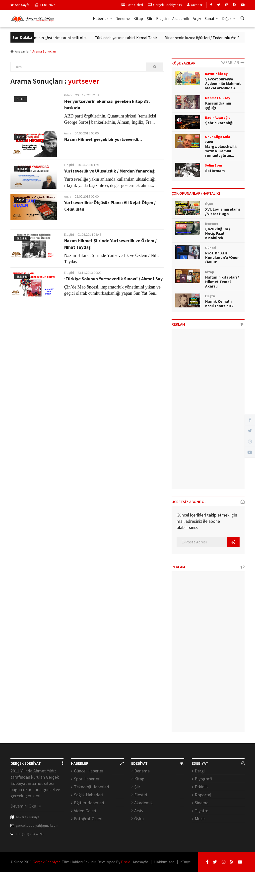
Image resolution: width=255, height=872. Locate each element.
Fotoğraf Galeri (88, 818)
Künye (185, 862)
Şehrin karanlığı (219, 122)
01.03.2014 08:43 (89, 234)
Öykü (139, 818)
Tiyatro (201, 811)
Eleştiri (162, 18)
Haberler (102, 18)
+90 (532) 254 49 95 (30, 834)
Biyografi (203, 779)
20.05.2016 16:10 (89, 165)
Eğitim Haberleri (89, 803)
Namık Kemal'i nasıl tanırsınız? (219, 303)
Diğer (228, 18)
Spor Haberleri (87, 779)
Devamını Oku (25, 806)
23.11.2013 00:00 (89, 272)
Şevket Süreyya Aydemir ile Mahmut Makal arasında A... (223, 83)
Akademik (180, 18)
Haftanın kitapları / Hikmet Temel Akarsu (222, 282)
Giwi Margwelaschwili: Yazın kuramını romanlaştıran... (221, 148)
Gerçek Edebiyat (46, 861)
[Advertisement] (208, 410)
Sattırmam (215, 170)
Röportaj (203, 795)
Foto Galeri (132, 4)
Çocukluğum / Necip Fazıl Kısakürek (217, 233)
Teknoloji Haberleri (91, 787)
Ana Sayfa (20, 4)
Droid (125, 861)
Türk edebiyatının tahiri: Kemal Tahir (132, 37)
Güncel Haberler (88, 771)
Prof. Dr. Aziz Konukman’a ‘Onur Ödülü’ (222, 257)
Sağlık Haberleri (88, 795)
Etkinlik (202, 787)
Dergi (200, 771)
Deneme (123, 18)
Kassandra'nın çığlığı (218, 105)
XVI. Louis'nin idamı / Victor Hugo (222, 211)
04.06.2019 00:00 (87, 133)
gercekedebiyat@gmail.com (37, 825)
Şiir (149, 18)
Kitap (138, 18)
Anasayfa (19, 51)
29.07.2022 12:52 (87, 95)
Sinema (201, 803)
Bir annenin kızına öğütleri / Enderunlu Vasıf (208, 37)
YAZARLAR (233, 62)
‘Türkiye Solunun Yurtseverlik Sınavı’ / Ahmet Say (113, 279)
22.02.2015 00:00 (87, 196)
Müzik (200, 818)
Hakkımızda (164, 862)
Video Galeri (85, 811)
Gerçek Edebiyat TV (165, 4)
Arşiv (197, 18)
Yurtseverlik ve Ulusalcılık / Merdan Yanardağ (109, 171)
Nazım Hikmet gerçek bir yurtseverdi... (103, 139)
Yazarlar (194, 4)
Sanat (211, 18)
